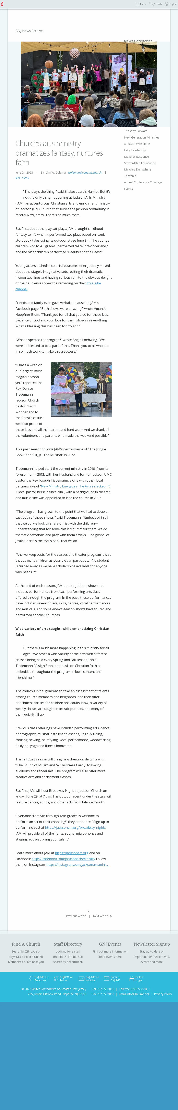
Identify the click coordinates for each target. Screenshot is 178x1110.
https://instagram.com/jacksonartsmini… (77, 864)
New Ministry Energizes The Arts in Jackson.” (75, 486)
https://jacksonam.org (71, 853)
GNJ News (22, 177)
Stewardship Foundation (134, 1063)
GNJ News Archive (29, 31)
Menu (140, 3)
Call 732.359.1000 (103, 989)
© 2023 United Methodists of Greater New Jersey (53, 989)
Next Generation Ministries (135, 1037)
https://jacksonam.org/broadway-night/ (75, 827)
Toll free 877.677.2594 (133, 989)
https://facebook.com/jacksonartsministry (63, 859)
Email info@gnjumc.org (134, 994)
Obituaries (125, 1011)
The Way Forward (130, 1031)
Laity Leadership (129, 1050)
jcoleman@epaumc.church (85, 172)
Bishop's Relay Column (133, 1024)
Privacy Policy (163, 994)
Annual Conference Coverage (130, 1084)
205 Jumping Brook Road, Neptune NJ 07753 (57, 994)
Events (122, 1092)
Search (156, 3)
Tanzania (124, 1076)
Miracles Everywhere (131, 1069)
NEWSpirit (124, 1018)
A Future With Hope (131, 1043)
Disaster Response (130, 1056)
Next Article (100, 916)
